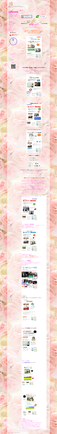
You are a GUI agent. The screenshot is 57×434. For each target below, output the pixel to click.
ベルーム (23, 224)
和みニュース (10, 19)
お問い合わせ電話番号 (12, 23)
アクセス (10, 27)
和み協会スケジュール (12, 13)
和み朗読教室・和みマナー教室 (13, 14)
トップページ (10, 10)
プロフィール (10, 26)
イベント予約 (10, 30)
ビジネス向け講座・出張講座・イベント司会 (13, 16)
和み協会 (12, 432)
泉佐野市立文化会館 (27, 362)
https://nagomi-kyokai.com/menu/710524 (34, 172)
